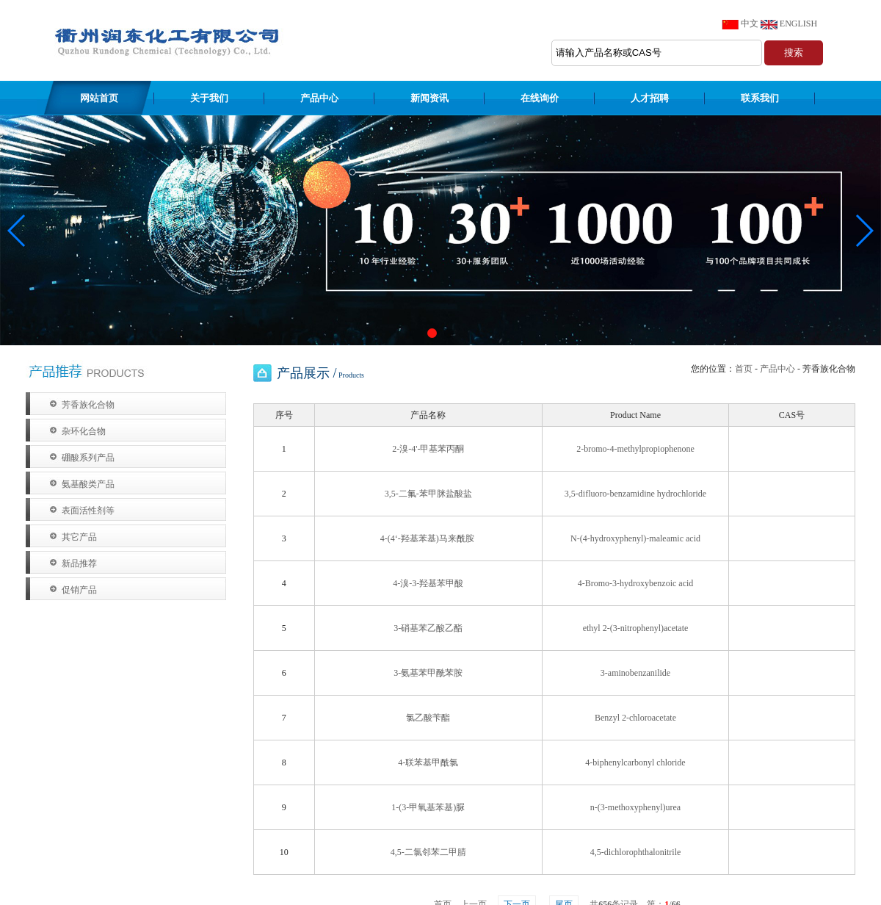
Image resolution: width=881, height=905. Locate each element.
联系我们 (760, 98)
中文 (749, 23)
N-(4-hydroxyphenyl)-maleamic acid (635, 538)
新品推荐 (79, 563)
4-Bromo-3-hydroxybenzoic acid (636, 583)
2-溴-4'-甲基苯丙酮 (428, 449)
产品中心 (319, 98)
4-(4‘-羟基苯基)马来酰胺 (428, 538)
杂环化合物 (84, 431)
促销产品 (79, 590)
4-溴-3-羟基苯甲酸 (428, 583)
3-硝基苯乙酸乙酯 (428, 628)
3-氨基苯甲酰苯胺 (428, 673)
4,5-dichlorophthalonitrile (635, 852)
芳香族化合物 (88, 405)
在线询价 (540, 98)
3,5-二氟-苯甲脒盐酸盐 (428, 493)
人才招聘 (650, 98)
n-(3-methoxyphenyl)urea (635, 807)
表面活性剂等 (88, 510)
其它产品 (79, 537)
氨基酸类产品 (88, 484)
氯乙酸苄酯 (428, 718)
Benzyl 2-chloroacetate (635, 718)
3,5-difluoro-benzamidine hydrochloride (635, 493)
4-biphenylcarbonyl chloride (635, 762)
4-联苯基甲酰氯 (428, 762)
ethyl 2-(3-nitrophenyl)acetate (636, 628)
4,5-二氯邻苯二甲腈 (428, 852)
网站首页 (99, 98)
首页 (744, 369)
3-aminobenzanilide (635, 673)
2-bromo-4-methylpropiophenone (635, 449)
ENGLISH (798, 23)
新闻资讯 (429, 98)
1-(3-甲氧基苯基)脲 (428, 807)
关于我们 (209, 98)
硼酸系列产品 (88, 457)
